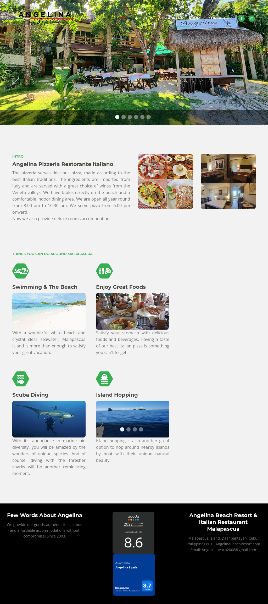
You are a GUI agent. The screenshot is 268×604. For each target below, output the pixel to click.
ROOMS (196, 17)
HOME (123, 17)
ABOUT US (144, 17)
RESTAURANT (171, 17)
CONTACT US (220, 17)
